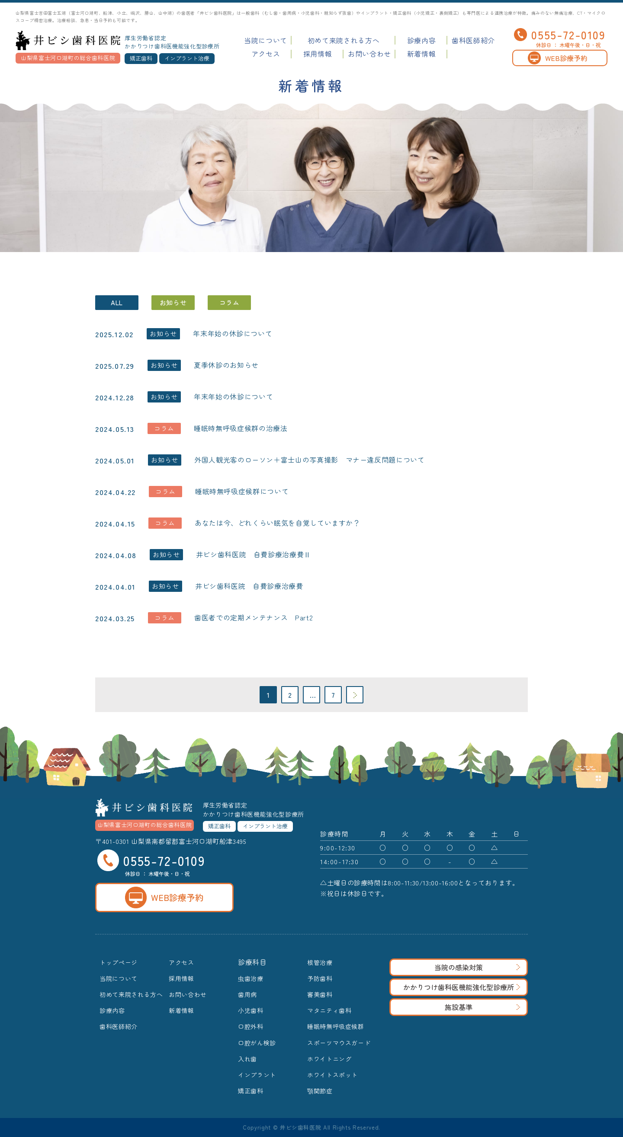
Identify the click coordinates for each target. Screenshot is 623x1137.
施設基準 (482, 1007)
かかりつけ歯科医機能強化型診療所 (461, 987)
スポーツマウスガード (338, 1042)
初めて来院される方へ (343, 40)
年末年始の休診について (232, 333)
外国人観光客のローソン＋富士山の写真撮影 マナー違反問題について (309, 459)
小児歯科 (250, 1010)
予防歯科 (320, 978)
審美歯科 (320, 994)
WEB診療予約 (558, 57)
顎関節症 (320, 1090)
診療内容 (421, 40)
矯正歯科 (250, 1090)
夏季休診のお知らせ (226, 365)
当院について (265, 40)
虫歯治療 (250, 978)
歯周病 (247, 994)
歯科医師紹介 (473, 40)
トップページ (119, 962)
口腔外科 (250, 1026)
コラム (229, 302)
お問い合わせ (369, 53)
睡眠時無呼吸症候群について (242, 491)
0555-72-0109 (559, 34)
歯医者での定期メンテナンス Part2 (253, 617)
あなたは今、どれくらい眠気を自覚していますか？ (277, 522)
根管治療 (320, 962)
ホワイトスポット (332, 1074)
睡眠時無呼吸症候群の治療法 (240, 428)
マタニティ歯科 (329, 1010)
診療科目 (252, 962)
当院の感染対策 (477, 967)
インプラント (257, 1074)
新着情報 (421, 53)
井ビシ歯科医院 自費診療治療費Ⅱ (253, 554)
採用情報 (317, 53)
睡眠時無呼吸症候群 (335, 1026)
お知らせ (173, 302)
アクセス (265, 53)
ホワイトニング (329, 1058)
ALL (117, 302)
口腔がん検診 (257, 1042)
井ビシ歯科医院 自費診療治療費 (249, 586)
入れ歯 (247, 1058)
